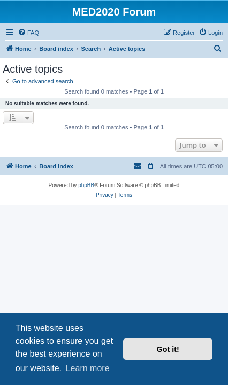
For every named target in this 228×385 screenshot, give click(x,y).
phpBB (86, 185)
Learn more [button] (88, 368)
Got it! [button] (168, 349)
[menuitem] (28, 32)
